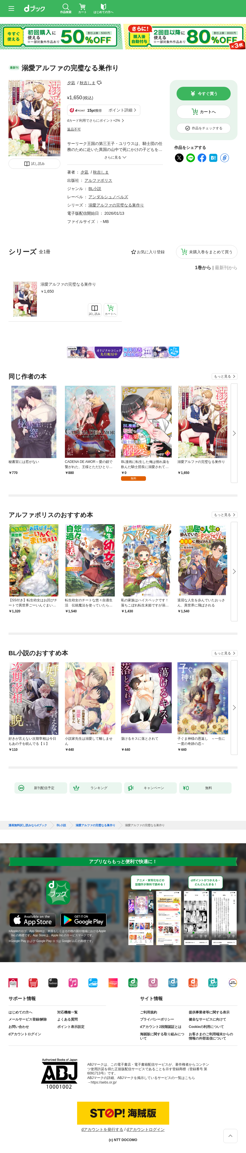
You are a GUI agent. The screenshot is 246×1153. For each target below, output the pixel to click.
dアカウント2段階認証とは (160, 1027)
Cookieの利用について (206, 1027)
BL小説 (94, 188)
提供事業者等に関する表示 (209, 1012)
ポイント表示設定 (70, 1027)
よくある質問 (67, 1019)
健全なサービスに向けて (207, 1019)
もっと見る (222, 376)
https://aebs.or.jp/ (103, 1082)
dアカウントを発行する (102, 1129)
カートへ (208, 111)
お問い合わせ (19, 1027)
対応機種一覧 (67, 1012)
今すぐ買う (208, 93)
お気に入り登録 (151, 252)
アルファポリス (98, 180)
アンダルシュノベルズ (108, 197)
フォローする (99, 83)
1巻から (203, 267)
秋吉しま (88, 83)
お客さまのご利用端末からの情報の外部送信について (211, 1036)
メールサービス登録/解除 (28, 1019)
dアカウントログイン (25, 1034)
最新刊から (226, 267)
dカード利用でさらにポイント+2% (93, 121)
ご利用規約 (148, 1012)
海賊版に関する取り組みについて (162, 1036)
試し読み (38, 164)
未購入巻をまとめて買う (211, 252)
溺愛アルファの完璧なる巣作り (68, 284)
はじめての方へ (20, 1012)
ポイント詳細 (120, 110)
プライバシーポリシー (157, 1019)
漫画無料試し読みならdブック (28, 825)
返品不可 (74, 129)
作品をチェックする (207, 128)
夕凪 (71, 83)
